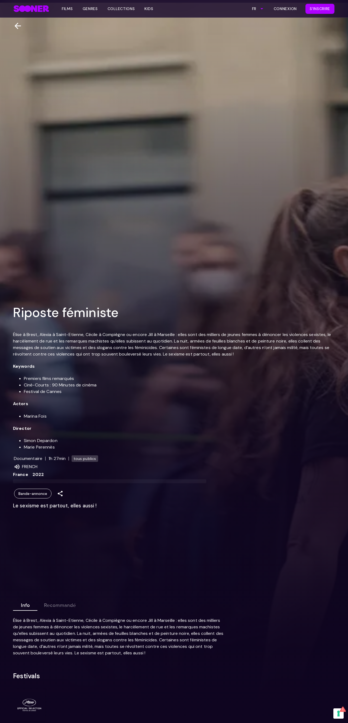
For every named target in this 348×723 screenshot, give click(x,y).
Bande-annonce (32, 493)
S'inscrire (320, 8)
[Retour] (16, 26)
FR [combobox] (254, 8)
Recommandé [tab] (60, 604)
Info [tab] (25, 604)
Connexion (285, 8)
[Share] (60, 494)
